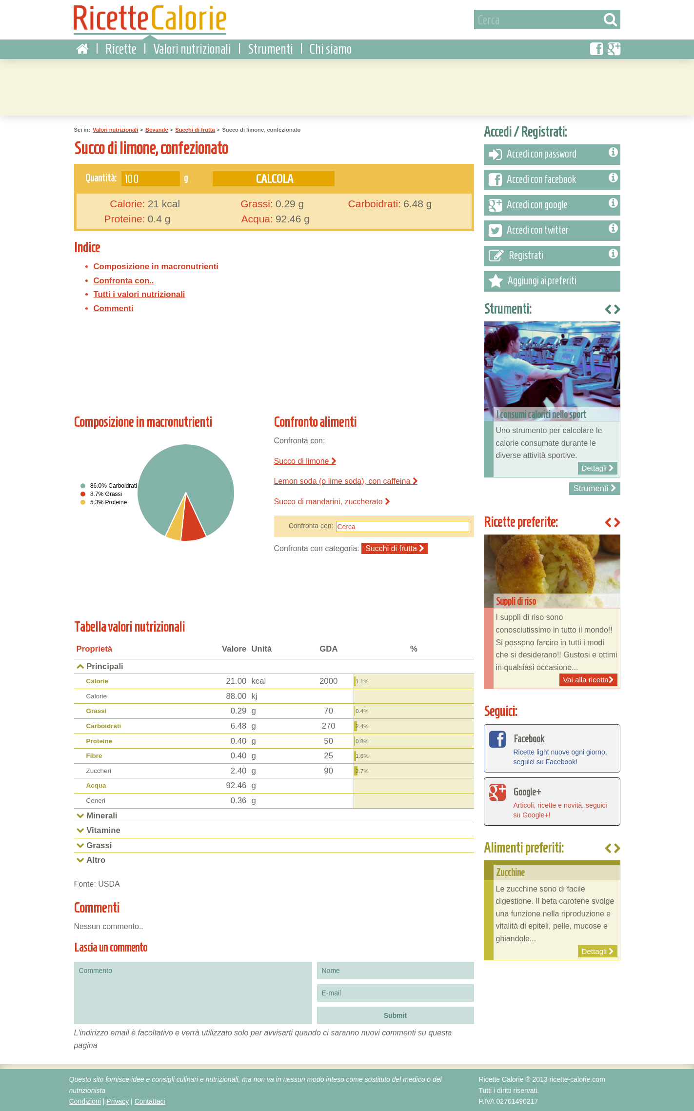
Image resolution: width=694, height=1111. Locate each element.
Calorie (97, 680)
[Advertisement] (347, 85)
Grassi (96, 710)
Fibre (94, 755)
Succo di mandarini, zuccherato (332, 501)
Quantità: (101, 177)
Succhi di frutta (195, 129)
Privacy (117, 1101)
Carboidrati (103, 725)
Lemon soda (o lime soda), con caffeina (345, 480)
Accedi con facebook (553, 179)
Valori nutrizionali (192, 48)
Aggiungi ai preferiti (532, 281)
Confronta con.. (124, 279)
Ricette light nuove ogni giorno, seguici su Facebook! (552, 747)
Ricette (121, 48)
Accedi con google (553, 205)
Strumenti (270, 48)
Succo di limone (305, 460)
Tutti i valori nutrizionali (139, 293)
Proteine (99, 740)
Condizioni (85, 1101)
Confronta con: (311, 525)
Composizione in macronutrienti (156, 266)
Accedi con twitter (553, 230)
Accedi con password (553, 154)
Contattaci (150, 1101)
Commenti (114, 308)
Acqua (96, 785)
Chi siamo (331, 48)
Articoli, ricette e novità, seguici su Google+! (552, 800)
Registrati (553, 255)
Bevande (156, 129)
